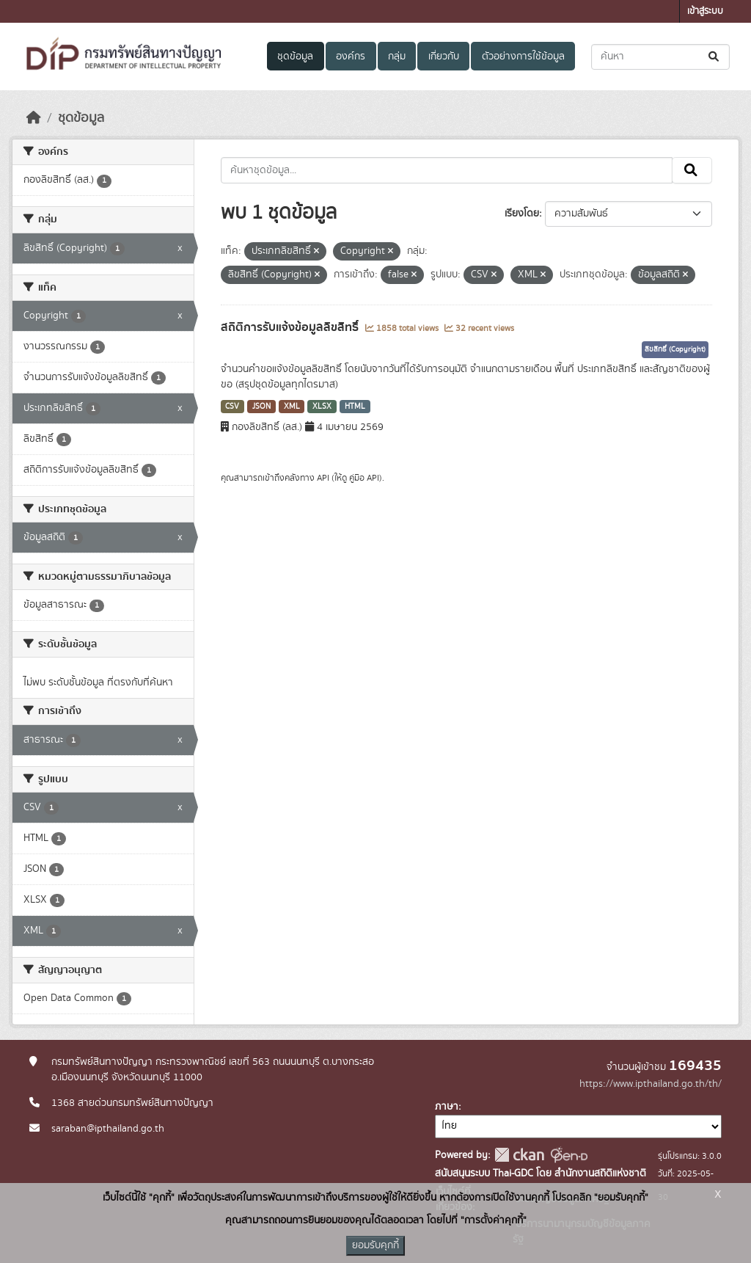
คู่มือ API (364, 477)
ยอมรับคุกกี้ (375, 1245)
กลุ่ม (397, 56)
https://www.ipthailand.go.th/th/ (650, 1084)
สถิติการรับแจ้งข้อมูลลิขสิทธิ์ (291, 327)
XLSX (321, 406)
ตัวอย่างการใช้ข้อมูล (523, 56)
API (323, 477)
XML (292, 406)
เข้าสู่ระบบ (705, 11)
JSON (261, 406)
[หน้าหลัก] (33, 118)
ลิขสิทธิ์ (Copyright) (675, 349)
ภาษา (446, 1106)
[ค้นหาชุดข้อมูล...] (660, 57)
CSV (232, 406)
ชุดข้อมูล (295, 56)
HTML (355, 406)
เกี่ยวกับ (443, 56)
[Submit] (714, 57)
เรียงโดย (522, 213)
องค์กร (350, 56)
